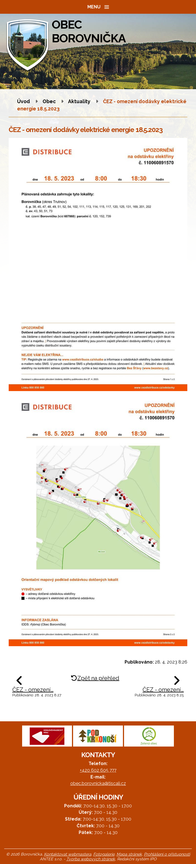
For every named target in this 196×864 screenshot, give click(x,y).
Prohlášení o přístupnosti (167, 854)
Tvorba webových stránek (90, 858)
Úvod (23, 101)
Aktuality (79, 101)
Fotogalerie (104, 854)
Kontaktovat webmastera (67, 854)
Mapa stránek (129, 854)
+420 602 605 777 (98, 770)
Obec (49, 101)
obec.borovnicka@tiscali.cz (98, 783)
